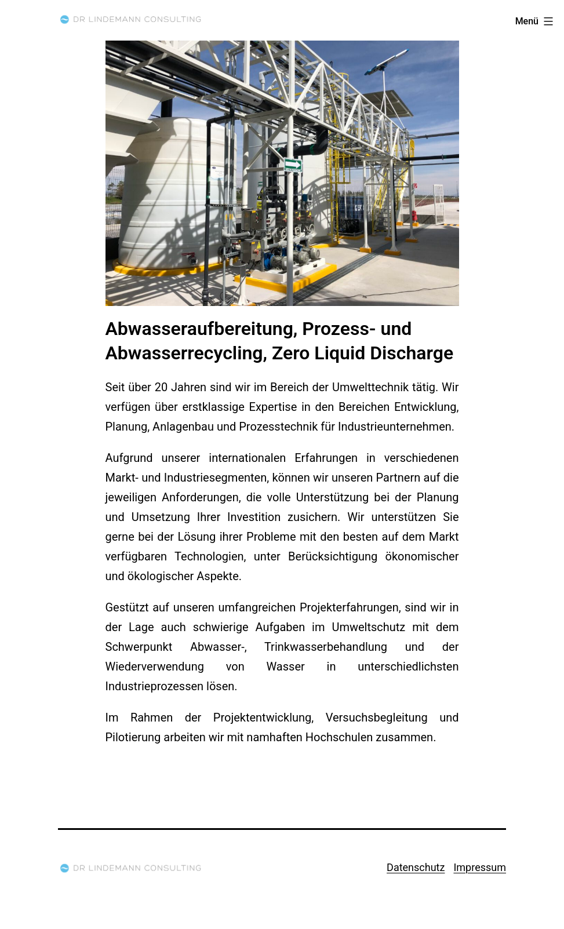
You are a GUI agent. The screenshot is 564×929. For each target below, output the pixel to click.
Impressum (479, 867)
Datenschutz (416, 867)
